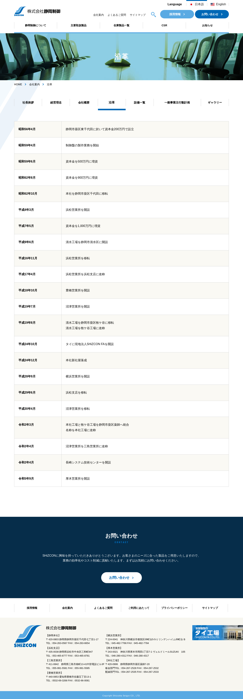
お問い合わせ (209, 14)
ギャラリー (214, 102)
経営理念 (56, 102)
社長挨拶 (28, 102)
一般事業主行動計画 (177, 102)
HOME (18, 84)
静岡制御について (35, 25)
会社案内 (98, 14)
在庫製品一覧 (121, 25)
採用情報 (175, 14)
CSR (164, 25)
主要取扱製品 (78, 25)
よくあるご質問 (117, 14)
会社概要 (84, 102)
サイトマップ (138, 14)
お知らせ (207, 25)
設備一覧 (140, 102)
